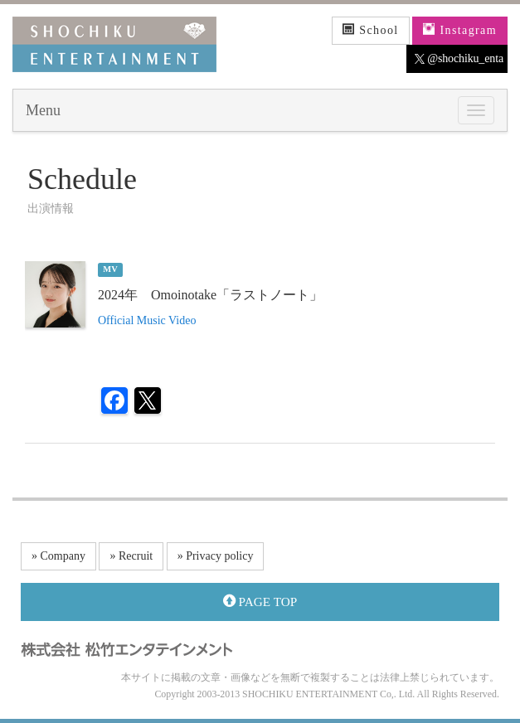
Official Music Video (147, 320)
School (371, 29)
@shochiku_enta (459, 59)
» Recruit (131, 556)
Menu (43, 110)
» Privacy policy (215, 556)
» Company (58, 556)
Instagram (460, 29)
